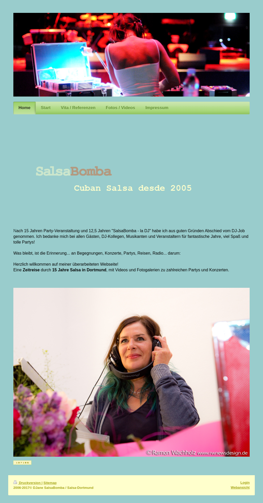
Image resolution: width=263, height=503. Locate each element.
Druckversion (27, 483)
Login (245, 482)
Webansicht (240, 487)
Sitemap (50, 483)
